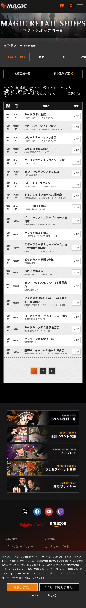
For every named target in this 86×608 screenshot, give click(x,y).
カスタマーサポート (57, 546)
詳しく (51, 595)
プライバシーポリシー (19, 546)
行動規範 (50, 539)
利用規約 (11, 539)
